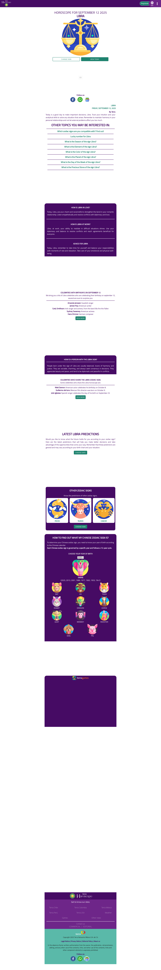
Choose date (80, 452)
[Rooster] (104, 617)
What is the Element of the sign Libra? (80, 146)
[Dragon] (80, 603)
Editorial (87, 926)
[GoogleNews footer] (86, 958)
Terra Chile (53, 907)
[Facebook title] (72, 99)
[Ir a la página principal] (48, 683)
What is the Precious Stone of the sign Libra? (80, 167)
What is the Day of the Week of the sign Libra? (80, 162)
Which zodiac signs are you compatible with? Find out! (80, 131)
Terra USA (80, 912)
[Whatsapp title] (80, 99)
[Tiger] (104, 589)
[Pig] (92, 631)
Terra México (106, 907)
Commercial (74, 926)
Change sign (66, 59)
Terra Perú (53, 912)
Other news (96, 918)
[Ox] (80, 589)
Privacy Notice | (76, 941)
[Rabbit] (57, 603)
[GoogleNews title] (87, 99)
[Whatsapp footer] (80, 958)
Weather (108, 912)
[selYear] (80, 557)
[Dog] (68, 631)
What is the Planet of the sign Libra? (80, 157)
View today (94, 59)
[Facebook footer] (73, 958)
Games (65, 918)
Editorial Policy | (88, 941)
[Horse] (104, 603)
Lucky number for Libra (80, 136)
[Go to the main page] (7, 4)
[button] (152, 3)
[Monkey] (80, 617)
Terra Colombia (80, 907)
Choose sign (80, 526)
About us (97, 941)
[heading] (80, 318)
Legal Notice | (66, 941)
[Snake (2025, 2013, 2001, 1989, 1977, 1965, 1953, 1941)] (80, 571)
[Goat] (57, 617)
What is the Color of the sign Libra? (80, 151)
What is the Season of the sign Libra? (80, 141)
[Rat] (57, 589)
